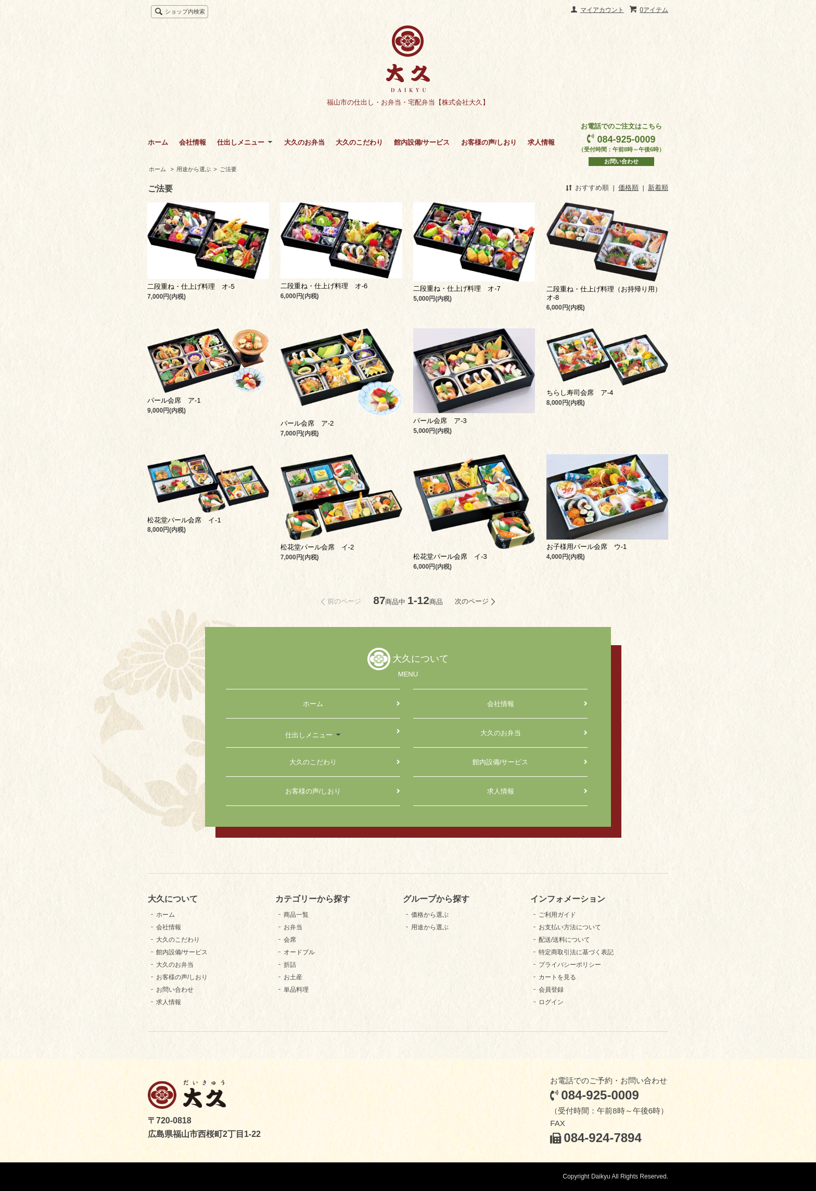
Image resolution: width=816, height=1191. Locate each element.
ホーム (158, 142)
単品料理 (296, 989)
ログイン (551, 1002)
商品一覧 (296, 914)
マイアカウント (602, 10)
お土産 (293, 977)
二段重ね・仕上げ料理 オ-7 (457, 288)
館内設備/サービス (422, 142)
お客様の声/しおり (489, 142)
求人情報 (541, 142)
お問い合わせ (621, 161)
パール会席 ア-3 (440, 421)
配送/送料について (564, 939)
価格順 (628, 187)
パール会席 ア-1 (174, 400)
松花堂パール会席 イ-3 (450, 556)
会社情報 (192, 142)
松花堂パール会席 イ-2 (317, 547)
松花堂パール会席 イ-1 (184, 520)
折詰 (290, 964)
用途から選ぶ (193, 169)
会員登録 (551, 989)
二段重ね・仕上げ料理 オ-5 (191, 286)
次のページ (472, 601)
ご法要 (228, 169)
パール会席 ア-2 (307, 423)
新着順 (658, 187)
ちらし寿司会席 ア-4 (580, 392)
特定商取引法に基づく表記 (576, 952)
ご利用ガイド (557, 914)
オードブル (299, 952)
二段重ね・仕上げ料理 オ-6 (324, 286)
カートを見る (557, 977)
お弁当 (293, 927)
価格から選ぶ (430, 914)
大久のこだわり (359, 142)
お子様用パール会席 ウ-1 (586, 546)
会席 (290, 939)
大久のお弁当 (304, 142)
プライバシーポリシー (570, 964)
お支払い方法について (570, 927)
